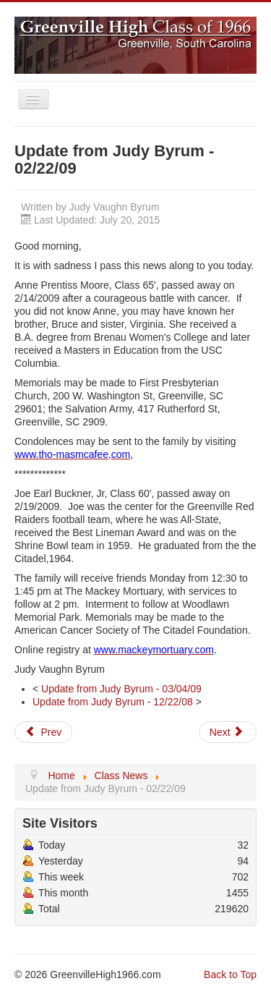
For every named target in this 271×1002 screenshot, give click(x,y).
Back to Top (230, 974)
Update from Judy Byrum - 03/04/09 (121, 689)
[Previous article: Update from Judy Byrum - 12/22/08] (43, 732)
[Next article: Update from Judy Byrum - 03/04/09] (228, 732)
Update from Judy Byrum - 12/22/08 (113, 702)
